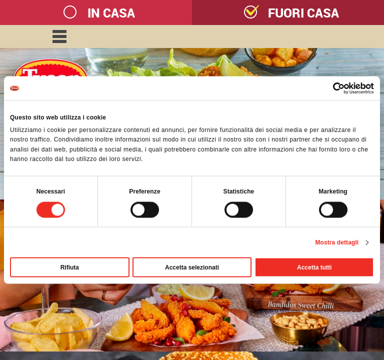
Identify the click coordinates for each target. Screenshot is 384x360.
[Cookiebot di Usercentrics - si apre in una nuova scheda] (330, 88)
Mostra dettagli (336, 242)
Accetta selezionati (192, 267)
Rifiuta (69, 267)
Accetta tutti (314, 267)
